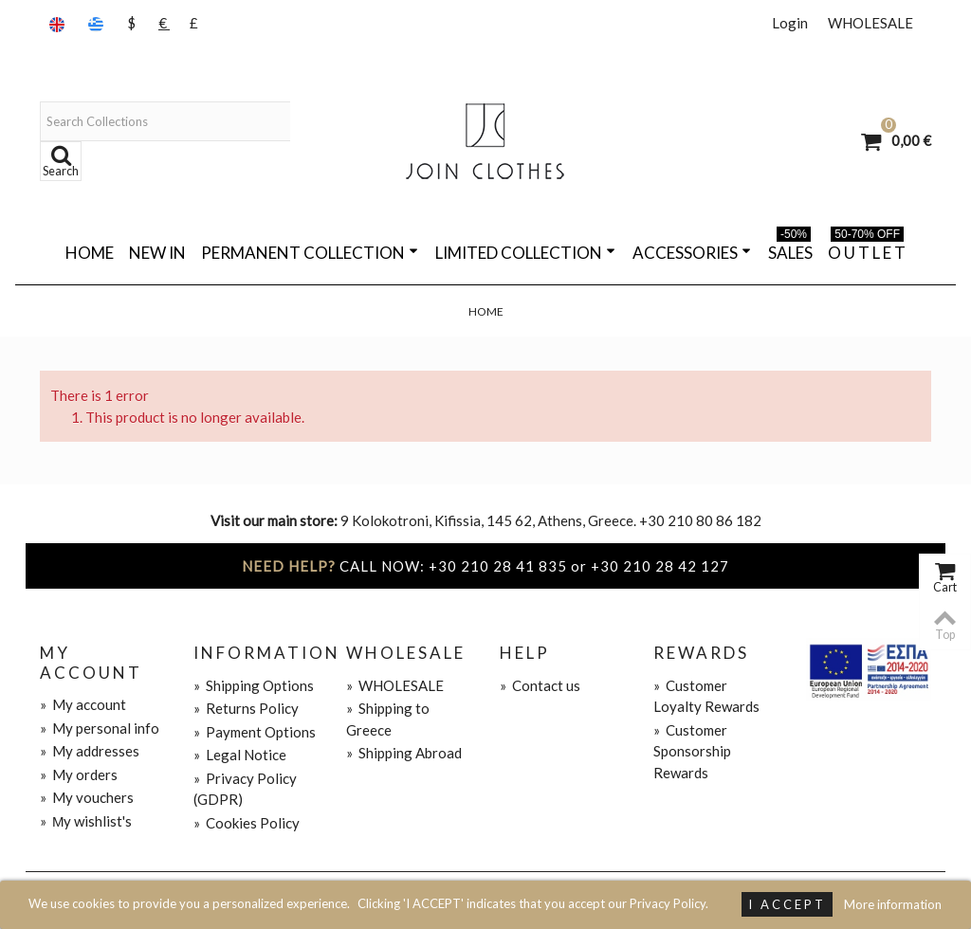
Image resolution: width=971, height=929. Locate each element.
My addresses (89, 750)
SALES (790, 249)
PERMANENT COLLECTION (309, 253)
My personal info (99, 728)
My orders (79, 774)
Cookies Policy (246, 822)
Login (790, 22)
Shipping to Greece (388, 719)
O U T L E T (867, 249)
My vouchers (87, 797)
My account (83, 704)
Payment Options (254, 731)
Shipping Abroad (404, 752)
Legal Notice (239, 754)
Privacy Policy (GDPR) (245, 789)
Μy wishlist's (86, 820)
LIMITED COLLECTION (525, 253)
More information (893, 904)
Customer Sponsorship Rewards (692, 751)
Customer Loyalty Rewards (706, 696)
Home (89, 253)
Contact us (540, 685)
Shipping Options (253, 685)
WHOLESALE (870, 22)
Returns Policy (246, 708)
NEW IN (157, 253)
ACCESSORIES (691, 253)
